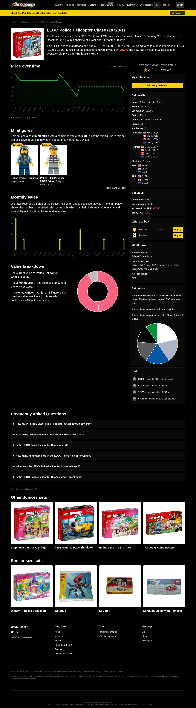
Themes (70, 5)
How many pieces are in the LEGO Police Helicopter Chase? (51, 434)
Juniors (34, 22)
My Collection (146, 5)
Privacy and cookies (64, 654)
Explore (59, 5)
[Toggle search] (157, 5)
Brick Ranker (19, 626)
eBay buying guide (108, 636)
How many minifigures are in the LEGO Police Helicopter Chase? (53, 455)
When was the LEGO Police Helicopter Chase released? (48, 466)
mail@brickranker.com (22, 637)
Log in (180, 5)
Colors (92, 5)
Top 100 (120, 5)
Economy (131, 5)
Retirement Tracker (108, 632)
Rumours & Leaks (63, 645)
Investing (59, 636)
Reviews (59, 640)
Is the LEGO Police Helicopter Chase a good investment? (49, 477)
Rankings (81, 5)
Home (13, 22)
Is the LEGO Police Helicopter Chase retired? (42, 445)
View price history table (24, 117)
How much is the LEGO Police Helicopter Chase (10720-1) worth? (54, 424)
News (57, 632)
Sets (144, 636)
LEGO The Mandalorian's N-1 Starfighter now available (39, 13)
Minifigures (147, 640)
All (143, 632)
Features (59, 649)
